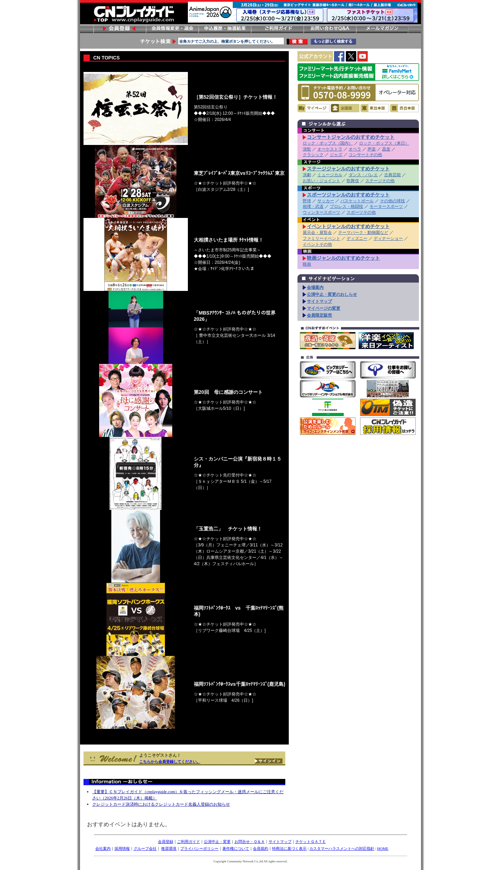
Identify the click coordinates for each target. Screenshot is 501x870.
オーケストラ (329, 149)
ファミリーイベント (321, 238)
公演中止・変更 (217, 841)
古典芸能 (392, 174)
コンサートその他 (365, 154)
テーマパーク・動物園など (363, 232)
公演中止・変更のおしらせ (332, 294)
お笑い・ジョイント (321, 180)
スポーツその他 (361, 212)
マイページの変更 (323, 308)
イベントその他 (317, 244)
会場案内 (315, 287)
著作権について (235, 848)
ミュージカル (329, 174)
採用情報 (122, 848)
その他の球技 (392, 200)
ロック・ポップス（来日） (384, 143)
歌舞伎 (353, 180)
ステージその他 (380, 180)
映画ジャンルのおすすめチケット (343, 258)
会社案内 (103, 848)
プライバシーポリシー (199, 848)
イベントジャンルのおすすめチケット (348, 226)
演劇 (307, 174)
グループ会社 (145, 848)
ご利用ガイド (277, 28)
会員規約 (260, 848)
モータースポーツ (386, 206)
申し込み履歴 (224, 28)
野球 (307, 200)
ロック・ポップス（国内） (328, 143)
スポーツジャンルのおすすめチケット (348, 194)
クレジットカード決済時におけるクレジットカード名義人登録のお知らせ (161, 804)
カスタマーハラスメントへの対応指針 (341, 848)
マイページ (313, 108)
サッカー (325, 200)
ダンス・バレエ (363, 174)
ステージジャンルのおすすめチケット (348, 168)
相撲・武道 (313, 206)
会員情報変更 (172, 28)
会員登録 (119, 28)
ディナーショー (388, 238)
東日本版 (374, 108)
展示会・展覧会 (317, 232)
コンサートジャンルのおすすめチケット (351, 137)
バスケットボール (357, 200)
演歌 (307, 149)
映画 (307, 264)
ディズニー (357, 238)
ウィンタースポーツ (321, 212)
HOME (382, 848)
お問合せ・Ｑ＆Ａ (249, 841)
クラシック (313, 154)
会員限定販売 (319, 315)
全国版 (345, 108)
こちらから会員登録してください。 (169, 761)
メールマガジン (382, 28)
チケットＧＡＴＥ (310, 841)
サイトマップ (319, 301)
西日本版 (404, 108)
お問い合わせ (329, 28)
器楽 (386, 149)
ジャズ (336, 154)
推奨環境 (168, 848)
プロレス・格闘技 (346, 206)
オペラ (355, 149)
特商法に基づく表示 (289, 848)
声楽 (371, 149)
